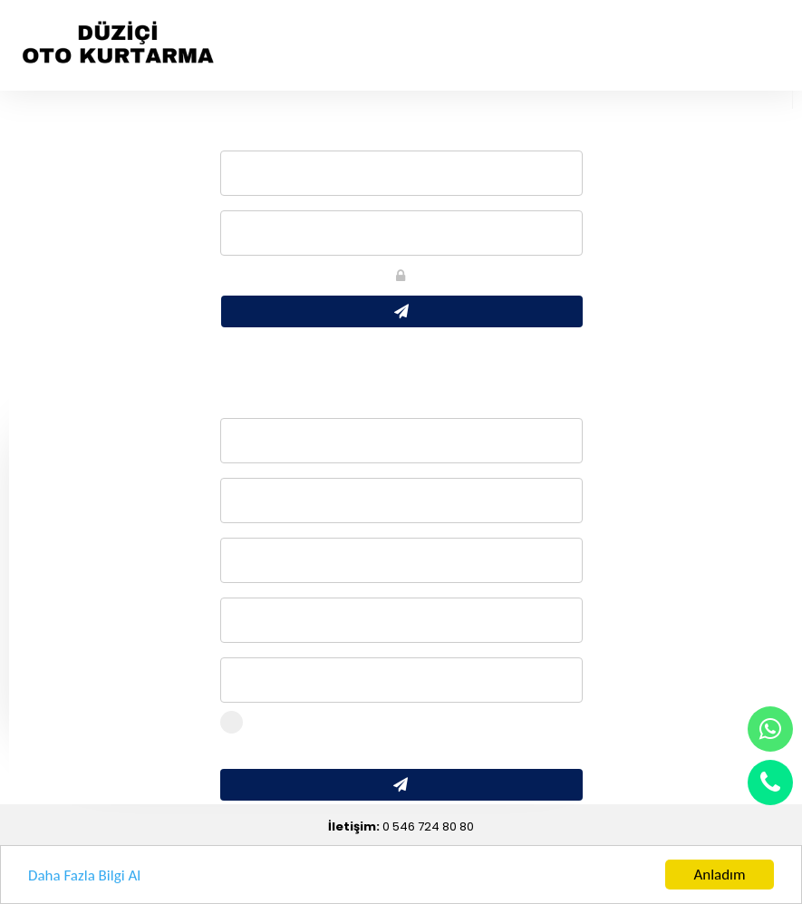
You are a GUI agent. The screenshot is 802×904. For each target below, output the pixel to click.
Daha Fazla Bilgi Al (84, 875)
